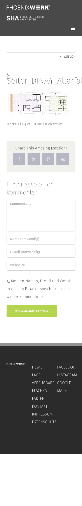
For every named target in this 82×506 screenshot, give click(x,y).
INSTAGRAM (67, 375)
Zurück (69, 56)
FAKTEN (38, 398)
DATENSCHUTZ (44, 422)
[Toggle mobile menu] (73, 28)
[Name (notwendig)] (41, 239)
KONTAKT (39, 406)
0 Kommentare (53, 124)
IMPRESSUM (42, 414)
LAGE (36, 375)
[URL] (41, 265)
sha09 (15, 124)
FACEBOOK (66, 367)
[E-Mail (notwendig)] (41, 252)
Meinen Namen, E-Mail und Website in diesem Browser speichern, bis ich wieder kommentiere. (40, 289)
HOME (37, 367)
